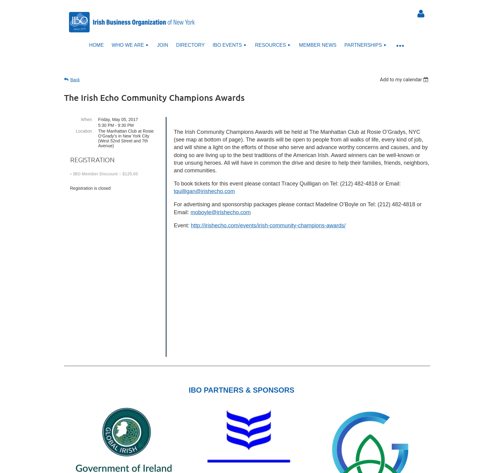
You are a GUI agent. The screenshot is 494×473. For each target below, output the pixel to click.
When (86, 119)
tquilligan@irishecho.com (204, 191)
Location (84, 131)
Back (75, 79)
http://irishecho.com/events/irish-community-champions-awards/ (268, 225)
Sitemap (250, 432)
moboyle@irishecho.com (221, 212)
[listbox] (405, 79)
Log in (421, 13)
